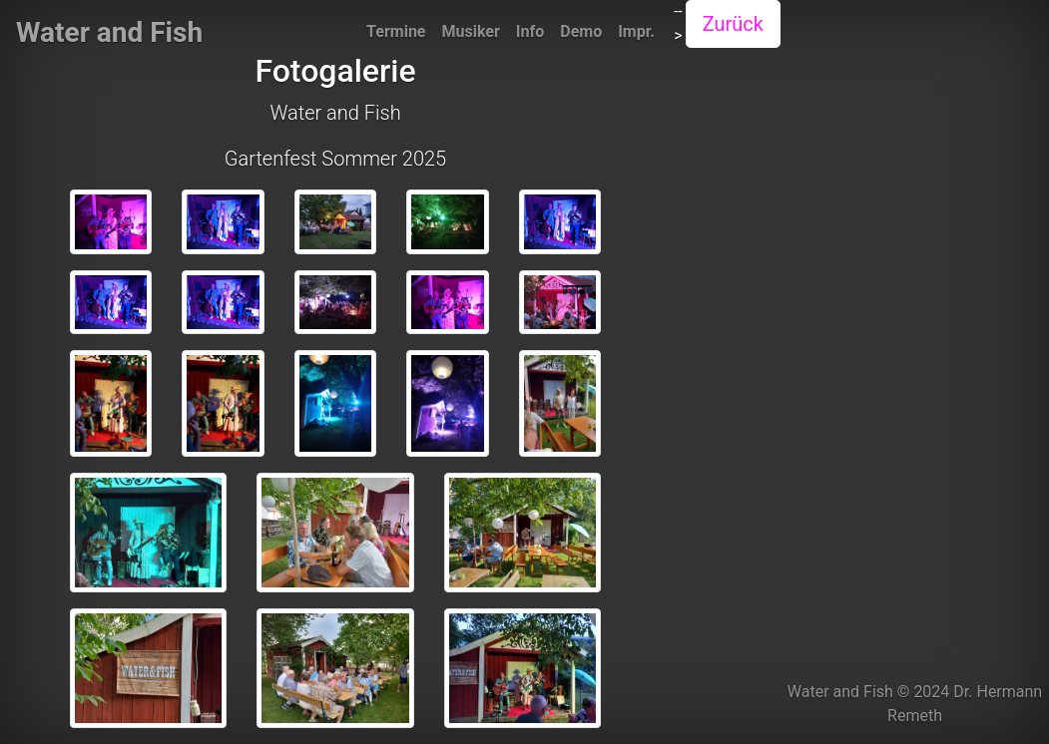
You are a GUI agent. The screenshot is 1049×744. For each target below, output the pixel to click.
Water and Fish (109, 32)
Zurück (733, 24)
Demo (581, 31)
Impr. (636, 31)
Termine (395, 31)
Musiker (471, 31)
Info (530, 31)
